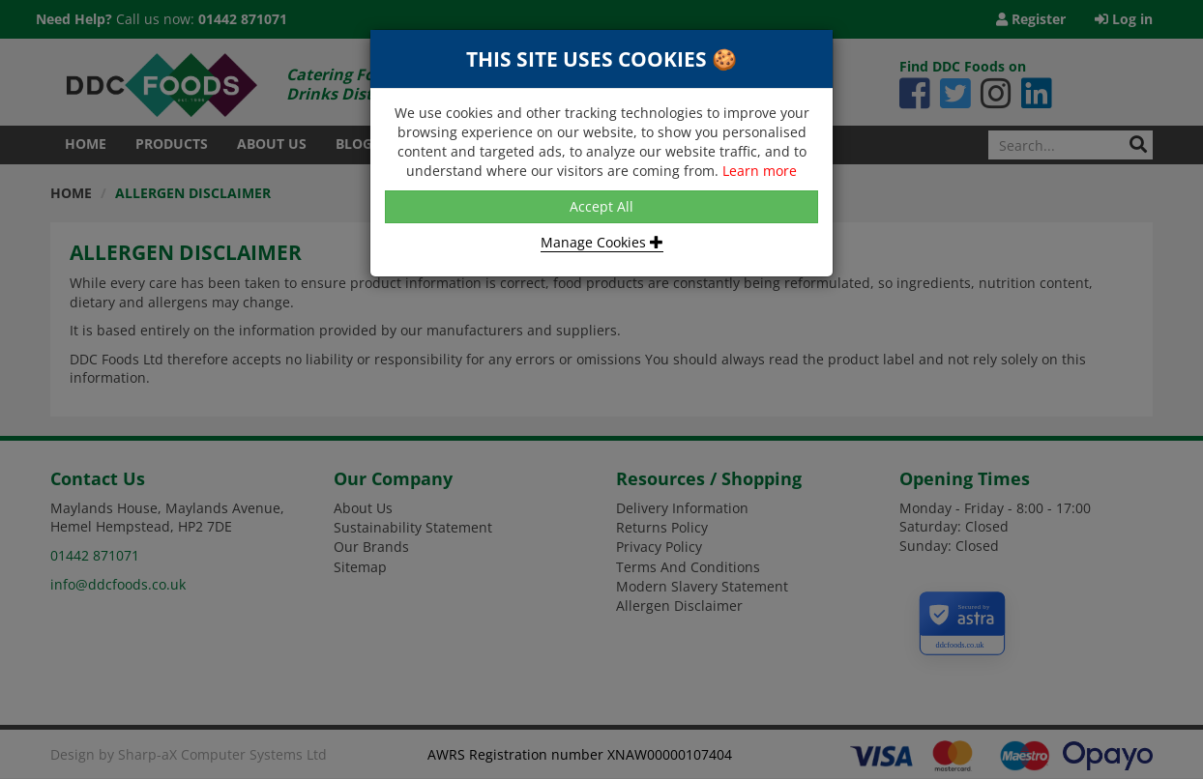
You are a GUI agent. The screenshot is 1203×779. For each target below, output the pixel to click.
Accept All (601, 206)
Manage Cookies (602, 242)
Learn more (759, 170)
